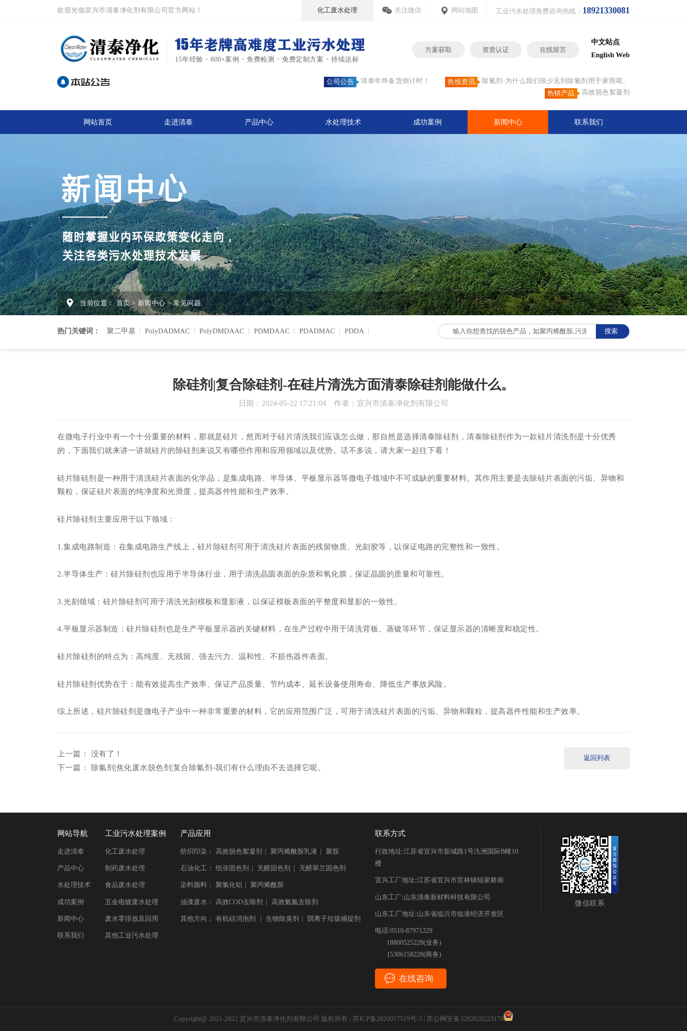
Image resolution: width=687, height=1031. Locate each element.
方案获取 (438, 49)
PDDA (354, 331)
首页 (123, 303)
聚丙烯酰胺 (267, 884)
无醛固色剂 (274, 868)
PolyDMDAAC (221, 331)
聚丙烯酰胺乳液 (294, 851)
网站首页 (97, 122)
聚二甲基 (121, 331)
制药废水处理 (125, 868)
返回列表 (596, 758)
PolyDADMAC (167, 331)
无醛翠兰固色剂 (322, 868)
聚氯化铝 (229, 884)
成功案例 (427, 122)
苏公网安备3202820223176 (470, 1018)
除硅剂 (447, 437)
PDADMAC (317, 331)
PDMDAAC (272, 331)
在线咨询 (416, 978)
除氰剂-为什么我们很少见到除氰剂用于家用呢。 (537, 82)
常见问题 (187, 303)
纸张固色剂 (232, 868)
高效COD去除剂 (239, 902)
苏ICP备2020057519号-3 (387, 1018)
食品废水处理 (125, 884)
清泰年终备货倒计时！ (377, 82)
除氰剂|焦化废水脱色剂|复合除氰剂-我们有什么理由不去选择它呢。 (208, 767)
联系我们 (588, 122)
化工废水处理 (337, 10)
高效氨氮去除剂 (294, 902)
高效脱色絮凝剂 (587, 93)
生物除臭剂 (282, 918)
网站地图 (464, 10)
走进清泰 (178, 122)
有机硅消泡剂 (237, 918)
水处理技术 (343, 122)
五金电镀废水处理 (131, 902)
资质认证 (495, 49)
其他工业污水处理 (131, 935)
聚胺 (332, 851)
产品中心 (259, 122)
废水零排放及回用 (131, 918)
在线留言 (553, 49)
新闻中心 (508, 122)
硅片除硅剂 (77, 478)
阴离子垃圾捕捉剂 (334, 918)
